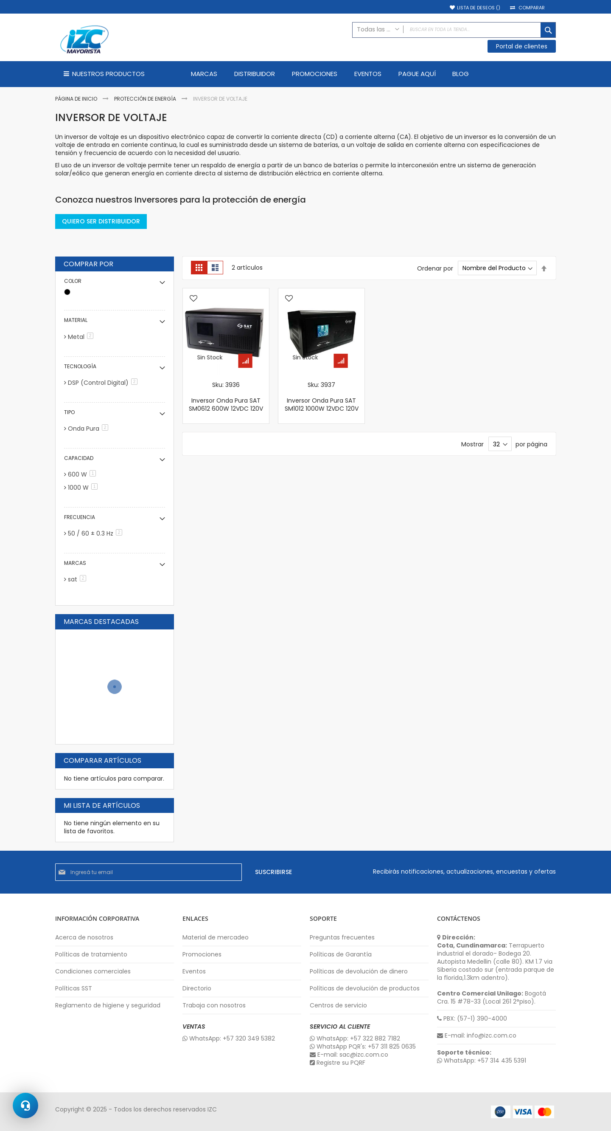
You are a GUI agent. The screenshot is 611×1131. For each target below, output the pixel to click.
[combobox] (454, 30)
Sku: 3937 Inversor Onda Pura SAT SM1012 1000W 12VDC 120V (322, 397)
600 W (83, 474)
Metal (82, 337)
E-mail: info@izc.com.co (476, 1036)
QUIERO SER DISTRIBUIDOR (101, 221)
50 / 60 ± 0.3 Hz (96, 533)
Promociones (201, 954)
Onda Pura (89, 428)
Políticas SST (73, 988)
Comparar (531, 8)
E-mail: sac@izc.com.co (349, 1055)
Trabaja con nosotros (214, 1005)
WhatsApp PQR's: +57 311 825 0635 (363, 1047)
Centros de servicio (338, 1005)
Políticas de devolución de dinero (359, 971)
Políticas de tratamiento (91, 954)
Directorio (196, 988)
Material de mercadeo (215, 938)
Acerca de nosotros (84, 938)
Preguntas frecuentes (342, 938)
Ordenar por (435, 268)
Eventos (194, 971)
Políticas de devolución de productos (365, 988)
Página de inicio (76, 98)
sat (78, 579)
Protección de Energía (145, 98)
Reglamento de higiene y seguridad (107, 1005)
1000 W (84, 487)
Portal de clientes (521, 46)
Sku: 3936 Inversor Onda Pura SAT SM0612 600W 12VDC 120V (226, 397)
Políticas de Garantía (341, 954)
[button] (193, 299)
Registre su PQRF (337, 1063)
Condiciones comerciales (93, 971)
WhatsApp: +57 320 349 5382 (228, 1039)
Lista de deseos (478, 8)
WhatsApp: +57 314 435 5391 (481, 1061)
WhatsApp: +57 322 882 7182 (355, 1039)
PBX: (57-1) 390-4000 (472, 1019)
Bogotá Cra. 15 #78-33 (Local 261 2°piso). (491, 998)
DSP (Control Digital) (104, 382)
